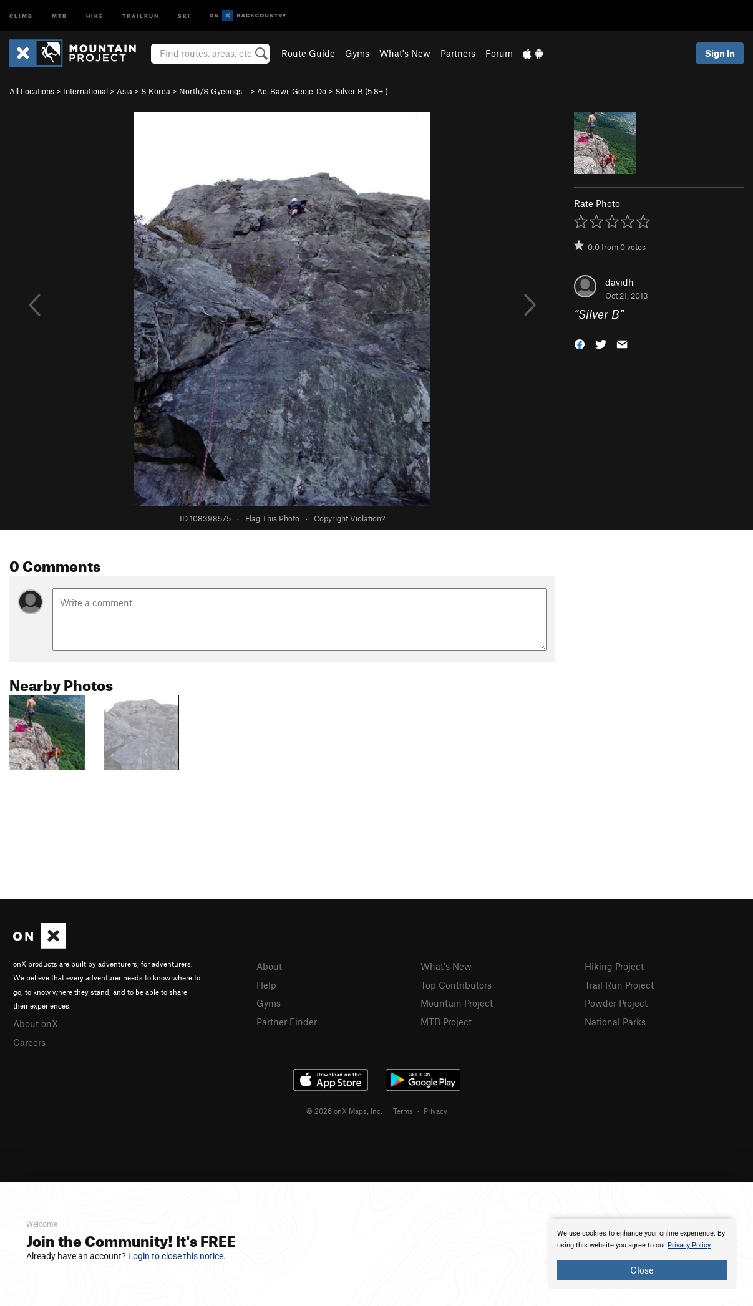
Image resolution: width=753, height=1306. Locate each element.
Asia (124, 91)
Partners (457, 53)
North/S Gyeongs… (213, 91)
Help (266, 984)
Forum (499, 53)
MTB (59, 15)
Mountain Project (456, 1003)
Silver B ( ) (361, 91)
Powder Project (616, 1003)
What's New (404, 53)
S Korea (155, 91)
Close (642, 1269)
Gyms (357, 53)
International (85, 91)
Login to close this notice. (177, 1256)
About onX (35, 1023)
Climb (21, 15)
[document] (642, 1253)
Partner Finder (286, 1021)
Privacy (435, 1110)
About (269, 966)
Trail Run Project (619, 984)
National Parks (615, 1021)
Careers (29, 1042)
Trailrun (140, 15)
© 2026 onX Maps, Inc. (344, 1110)
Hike (95, 15)
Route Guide (308, 53)
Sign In (720, 53)
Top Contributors (456, 984)
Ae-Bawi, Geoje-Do (291, 91)
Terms (403, 1110)
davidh (619, 282)
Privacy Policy (689, 1245)
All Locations (31, 91)
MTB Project (446, 1021)
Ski (184, 15)
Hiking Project (614, 966)
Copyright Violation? (349, 518)
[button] (579, 343)
